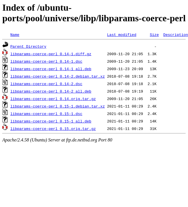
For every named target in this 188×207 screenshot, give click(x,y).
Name (14, 34)
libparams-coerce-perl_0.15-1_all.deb (50, 121)
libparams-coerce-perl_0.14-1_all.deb (50, 68)
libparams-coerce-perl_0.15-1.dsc (46, 113)
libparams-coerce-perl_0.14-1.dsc (46, 61)
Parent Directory (28, 46)
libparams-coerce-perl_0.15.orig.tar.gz (53, 128)
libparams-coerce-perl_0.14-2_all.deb (50, 91)
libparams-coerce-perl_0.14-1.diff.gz (50, 53)
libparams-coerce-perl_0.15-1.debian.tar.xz (57, 106)
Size (154, 34)
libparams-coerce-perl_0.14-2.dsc (46, 83)
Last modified (121, 34)
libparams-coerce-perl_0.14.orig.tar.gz (53, 98)
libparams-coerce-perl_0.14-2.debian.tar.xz (57, 76)
